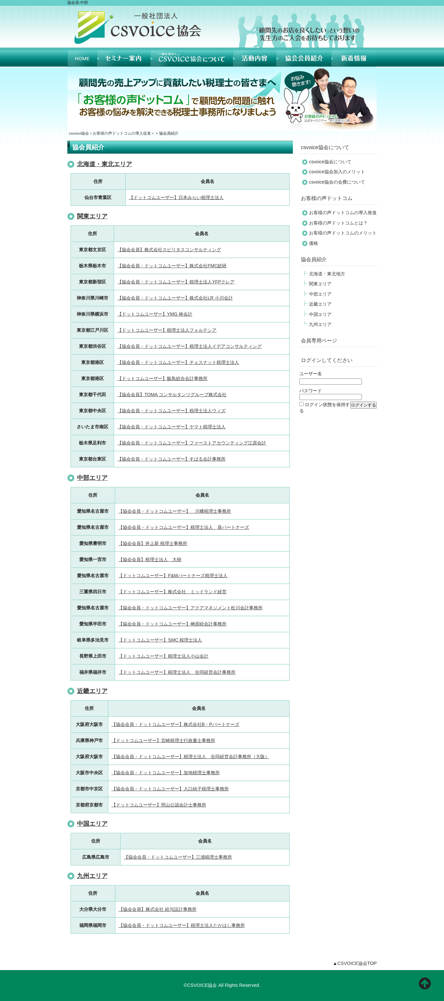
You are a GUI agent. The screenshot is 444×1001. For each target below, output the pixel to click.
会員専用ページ (319, 340)
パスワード (310, 390)
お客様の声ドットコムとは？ (338, 222)
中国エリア (92, 823)
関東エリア (92, 216)
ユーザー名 (310, 373)
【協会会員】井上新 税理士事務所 (152, 543)
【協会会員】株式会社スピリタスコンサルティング (169, 249)
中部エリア (92, 477)
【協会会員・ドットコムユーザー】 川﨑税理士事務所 (174, 511)
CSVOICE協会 (352, 963)
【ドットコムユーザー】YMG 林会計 (154, 314)
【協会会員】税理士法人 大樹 (149, 559)
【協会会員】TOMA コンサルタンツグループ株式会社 (172, 394)
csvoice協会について (325, 147)
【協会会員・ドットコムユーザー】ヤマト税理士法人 (171, 426)
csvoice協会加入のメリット (337, 171)
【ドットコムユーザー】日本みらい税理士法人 (176, 197)
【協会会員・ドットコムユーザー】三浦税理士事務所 (178, 857)
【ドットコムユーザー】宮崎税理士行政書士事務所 (163, 740)
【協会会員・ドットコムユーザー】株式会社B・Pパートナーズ (175, 724)
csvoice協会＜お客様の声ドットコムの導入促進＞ (112, 133)
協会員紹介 (304, 57)
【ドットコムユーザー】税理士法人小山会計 (163, 656)
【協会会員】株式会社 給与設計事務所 (158, 909)
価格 (313, 243)
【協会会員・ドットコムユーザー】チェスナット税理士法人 (178, 362)
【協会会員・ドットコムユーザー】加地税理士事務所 (165, 772)
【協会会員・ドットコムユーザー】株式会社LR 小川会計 (175, 297)
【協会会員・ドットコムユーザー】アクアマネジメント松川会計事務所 (190, 607)
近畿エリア (92, 691)
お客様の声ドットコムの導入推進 (343, 212)
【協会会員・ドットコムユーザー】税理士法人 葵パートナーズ (183, 527)
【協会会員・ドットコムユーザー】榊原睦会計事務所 (172, 623)
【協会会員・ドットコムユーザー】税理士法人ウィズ (171, 410)
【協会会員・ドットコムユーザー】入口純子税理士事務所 (170, 788)
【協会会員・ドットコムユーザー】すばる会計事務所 (171, 459)
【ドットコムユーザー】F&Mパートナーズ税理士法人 (172, 575)
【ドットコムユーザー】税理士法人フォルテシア (167, 330)
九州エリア (92, 875)
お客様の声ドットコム (326, 198)
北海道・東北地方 (327, 273)
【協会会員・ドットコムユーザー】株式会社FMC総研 (172, 265)
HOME (82, 57)
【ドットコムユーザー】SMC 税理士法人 (160, 640)
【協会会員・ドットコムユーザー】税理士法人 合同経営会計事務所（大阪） (190, 756)
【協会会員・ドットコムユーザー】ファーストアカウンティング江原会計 (191, 442)
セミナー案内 (123, 57)
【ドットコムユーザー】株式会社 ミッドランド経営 (172, 591)
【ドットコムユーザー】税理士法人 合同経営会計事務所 (177, 672)
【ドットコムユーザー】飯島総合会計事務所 (162, 378)
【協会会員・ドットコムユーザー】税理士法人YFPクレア (176, 281)
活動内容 (254, 57)
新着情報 (354, 57)
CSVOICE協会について (191, 57)
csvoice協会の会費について (337, 182)
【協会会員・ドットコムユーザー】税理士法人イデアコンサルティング (189, 346)
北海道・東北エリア (104, 164)
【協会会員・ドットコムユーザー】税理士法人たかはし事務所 (182, 925)
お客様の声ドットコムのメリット (343, 232)
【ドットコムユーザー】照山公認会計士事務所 (158, 804)
